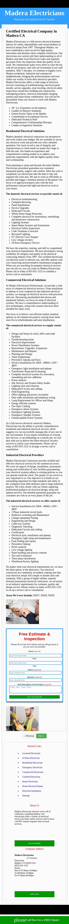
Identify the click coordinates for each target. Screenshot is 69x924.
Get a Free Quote (34, 845)
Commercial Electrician (32, 773)
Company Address (34, 850)
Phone (34, 670)
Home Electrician (30, 783)
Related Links (34, 747)
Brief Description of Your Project (34, 685)
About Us (34, 806)
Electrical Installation (31, 792)
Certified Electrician (31, 778)
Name (34, 651)
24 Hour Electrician (31, 759)
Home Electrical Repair (32, 787)
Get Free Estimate (34, 698)
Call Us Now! (34, 895)
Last (34, 666)
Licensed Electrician (31, 754)
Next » (41, 737)
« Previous (29, 737)
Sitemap (25, 797)
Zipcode (34, 677)
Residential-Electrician (32, 764)
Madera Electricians (34, 13)
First (34, 659)
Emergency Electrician (32, 768)
